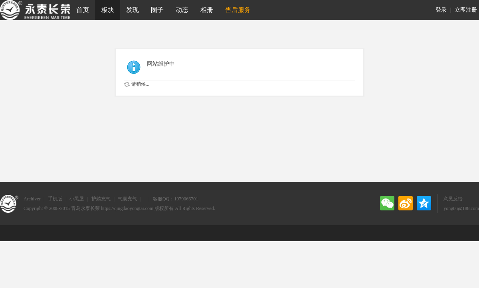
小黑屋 (76, 199)
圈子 (157, 9)
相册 (206, 9)
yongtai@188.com (461, 208)
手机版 (55, 199)
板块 (107, 9)
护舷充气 (101, 199)
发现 (132, 9)
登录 (441, 10)
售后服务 (238, 9)
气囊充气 (127, 199)
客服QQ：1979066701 (175, 199)
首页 (82, 9)
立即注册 (466, 10)
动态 (182, 9)
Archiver (32, 199)
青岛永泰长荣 (85, 208)
